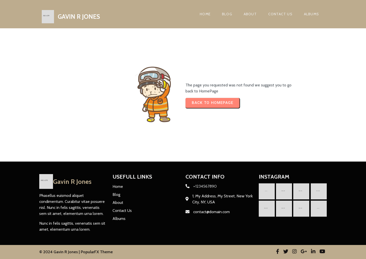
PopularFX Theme (97, 251)
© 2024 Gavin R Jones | (60, 251)
